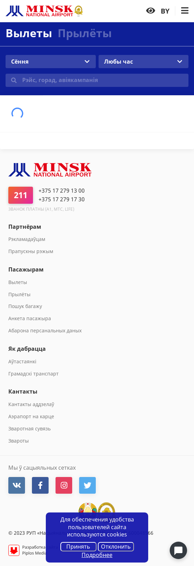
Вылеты (17, 282)
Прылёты (85, 32)
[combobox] (51, 61)
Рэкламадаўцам (26, 239)
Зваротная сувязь (29, 428)
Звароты (18, 440)
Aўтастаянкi (22, 361)
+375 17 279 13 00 (62, 190)
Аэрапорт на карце (31, 416)
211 (20, 195)
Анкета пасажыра (29, 318)
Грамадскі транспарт (33, 373)
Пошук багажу (25, 306)
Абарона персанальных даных (45, 330)
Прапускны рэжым (30, 251)
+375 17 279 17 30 (62, 199)
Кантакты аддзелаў (31, 404)
